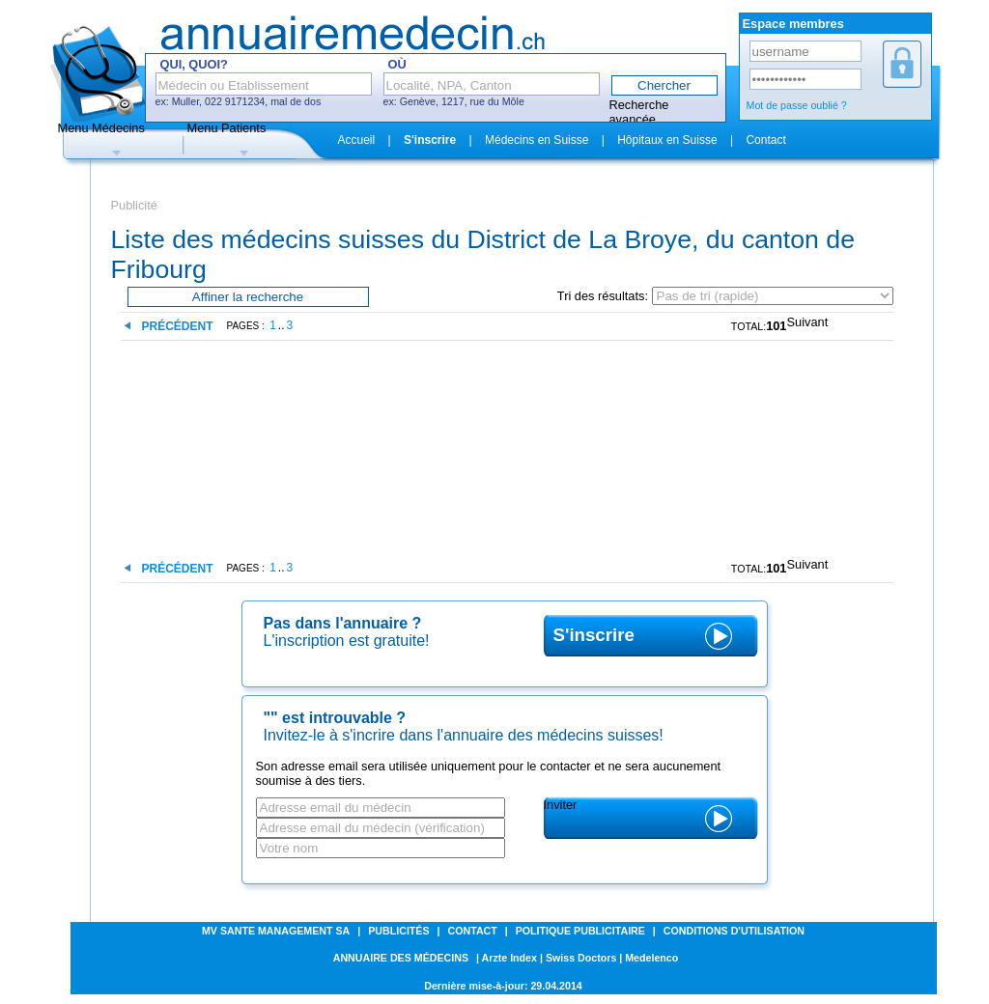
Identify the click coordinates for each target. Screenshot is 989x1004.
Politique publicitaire (580, 930)
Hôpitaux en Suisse (667, 140)
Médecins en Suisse (536, 140)
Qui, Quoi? (194, 64)
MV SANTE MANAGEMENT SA (276, 930)
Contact (765, 140)
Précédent (177, 326)
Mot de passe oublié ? (797, 105)
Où (397, 64)
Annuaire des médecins (400, 957)
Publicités (398, 930)
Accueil (357, 140)
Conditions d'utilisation (734, 930)
